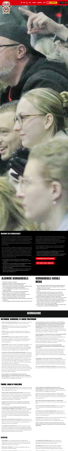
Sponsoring (34, 2)
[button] (48, 2)
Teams (30, 2)
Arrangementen (39, 2)
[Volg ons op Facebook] (60, 2)
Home (21, 2)
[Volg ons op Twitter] (66, 2)
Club (27, 2)
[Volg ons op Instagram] (63, 2)
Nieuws (24, 2)
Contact (44, 2)
